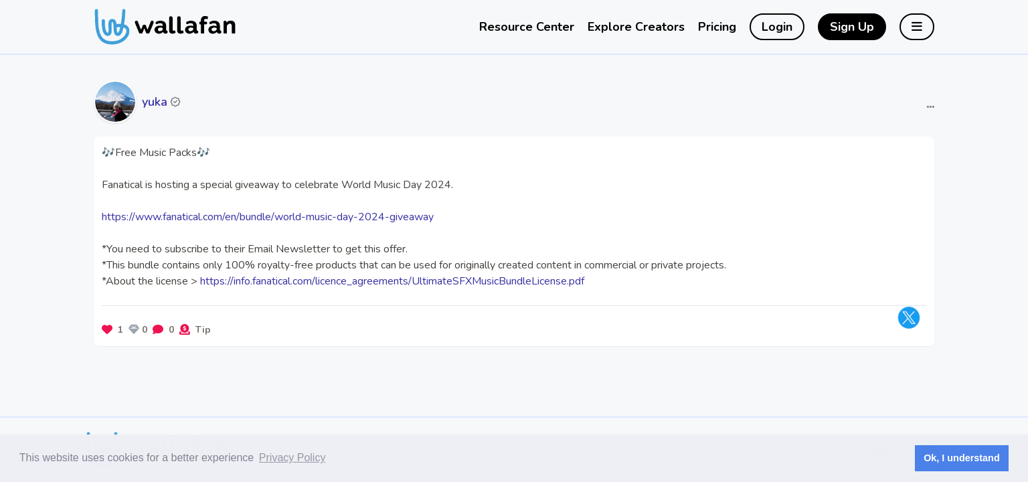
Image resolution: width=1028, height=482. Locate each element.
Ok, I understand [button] (962, 458)
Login (777, 27)
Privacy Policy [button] (292, 457)
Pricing (717, 27)
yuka (154, 102)
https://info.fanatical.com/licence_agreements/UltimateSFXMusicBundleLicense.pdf (392, 281)
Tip (203, 329)
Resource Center (526, 27)
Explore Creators (636, 27)
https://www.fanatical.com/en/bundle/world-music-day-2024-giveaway (268, 217)
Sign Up (852, 27)
